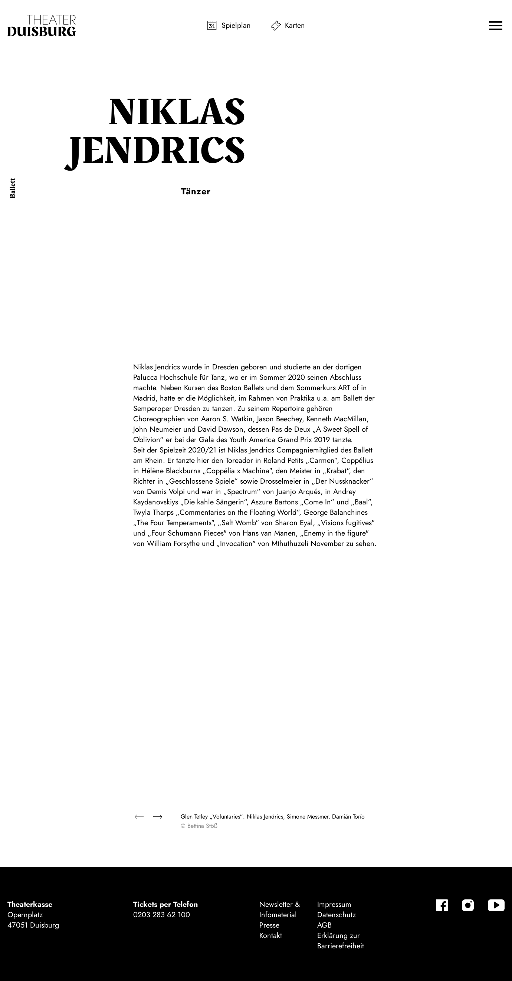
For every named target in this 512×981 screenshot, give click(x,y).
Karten (295, 25)
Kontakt (270, 935)
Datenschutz (336, 914)
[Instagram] (468, 905)
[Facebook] (442, 905)
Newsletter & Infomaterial (279, 909)
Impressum (334, 904)
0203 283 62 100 (161, 914)
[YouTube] (496, 905)
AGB (324, 925)
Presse (269, 925)
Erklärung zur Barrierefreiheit (340, 940)
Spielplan (236, 25)
